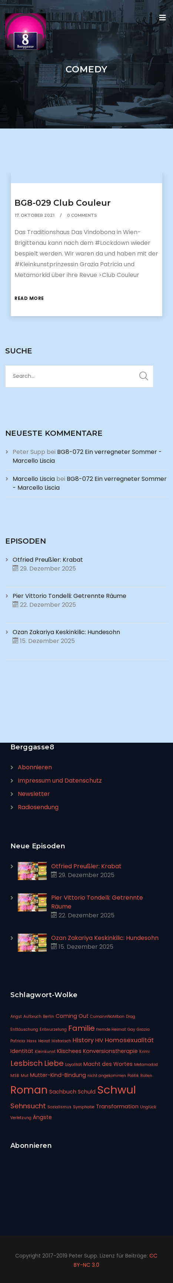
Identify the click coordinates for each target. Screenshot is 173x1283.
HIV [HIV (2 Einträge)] (99, 1040)
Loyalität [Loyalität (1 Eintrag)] (73, 1064)
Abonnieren (35, 767)
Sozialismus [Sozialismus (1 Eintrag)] (59, 1107)
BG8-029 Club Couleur (62, 203)
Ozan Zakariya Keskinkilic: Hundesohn (66, 632)
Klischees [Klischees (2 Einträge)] (69, 1051)
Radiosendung (38, 807)
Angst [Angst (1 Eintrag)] (16, 1016)
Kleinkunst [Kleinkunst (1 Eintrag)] (45, 1051)
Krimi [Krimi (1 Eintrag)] (144, 1051)
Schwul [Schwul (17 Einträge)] (116, 1089)
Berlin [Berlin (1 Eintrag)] (48, 1016)
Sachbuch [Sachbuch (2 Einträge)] (62, 1091)
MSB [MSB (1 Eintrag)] (14, 1075)
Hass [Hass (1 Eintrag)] (32, 1041)
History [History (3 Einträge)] (83, 1040)
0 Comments (82, 215)
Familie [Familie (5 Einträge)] (81, 1028)
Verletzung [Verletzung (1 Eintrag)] (20, 1118)
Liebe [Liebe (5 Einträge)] (54, 1063)
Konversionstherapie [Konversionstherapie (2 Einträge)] (110, 1051)
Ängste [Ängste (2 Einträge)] (42, 1117)
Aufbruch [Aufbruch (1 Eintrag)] (32, 1016)
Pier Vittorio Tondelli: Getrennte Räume (69, 596)
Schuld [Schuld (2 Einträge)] (87, 1091)
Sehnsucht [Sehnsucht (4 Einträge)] (28, 1106)
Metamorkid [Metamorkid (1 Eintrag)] (146, 1064)
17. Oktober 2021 (34, 215)
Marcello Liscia (34, 479)
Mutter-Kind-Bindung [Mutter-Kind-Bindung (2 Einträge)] (58, 1075)
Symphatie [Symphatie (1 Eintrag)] (83, 1107)
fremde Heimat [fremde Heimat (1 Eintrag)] (111, 1029)
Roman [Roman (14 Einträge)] (29, 1090)
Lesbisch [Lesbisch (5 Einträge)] (26, 1063)
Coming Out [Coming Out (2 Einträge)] (72, 1016)
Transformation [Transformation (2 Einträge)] (117, 1106)
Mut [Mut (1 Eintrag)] (25, 1075)
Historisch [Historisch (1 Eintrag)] (61, 1041)
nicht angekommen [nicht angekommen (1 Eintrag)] (106, 1075)
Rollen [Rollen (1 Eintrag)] (146, 1075)
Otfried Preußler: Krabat (48, 559)
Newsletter (34, 794)
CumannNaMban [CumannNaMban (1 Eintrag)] (107, 1016)
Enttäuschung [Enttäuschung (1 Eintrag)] (24, 1029)
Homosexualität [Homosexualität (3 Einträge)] (129, 1040)
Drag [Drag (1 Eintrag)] (130, 1016)
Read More (29, 298)
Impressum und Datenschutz (60, 780)
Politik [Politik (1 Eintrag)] (133, 1075)
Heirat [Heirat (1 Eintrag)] (44, 1041)
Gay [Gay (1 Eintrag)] (131, 1029)
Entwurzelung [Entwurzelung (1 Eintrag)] (53, 1029)
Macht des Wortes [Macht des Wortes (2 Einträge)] (108, 1064)
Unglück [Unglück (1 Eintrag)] (148, 1107)
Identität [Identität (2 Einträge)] (21, 1051)
